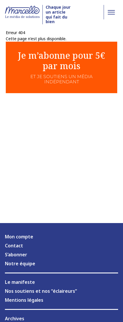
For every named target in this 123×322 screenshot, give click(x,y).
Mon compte (19, 236)
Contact (14, 245)
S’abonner (16, 254)
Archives (14, 318)
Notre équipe (20, 263)
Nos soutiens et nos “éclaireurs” (41, 291)
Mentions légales (24, 300)
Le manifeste (20, 282)
